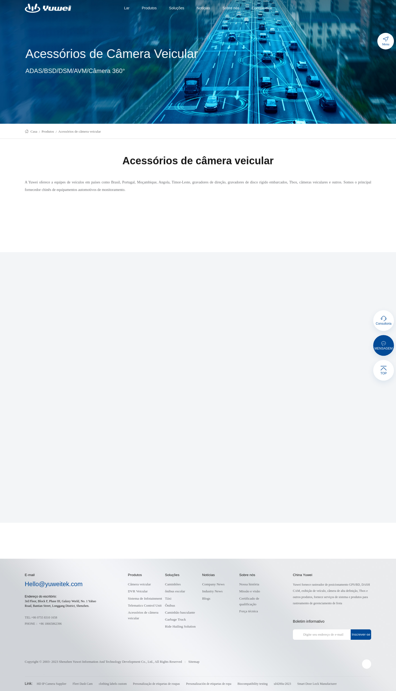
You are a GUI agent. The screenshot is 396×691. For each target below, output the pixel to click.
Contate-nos (262, 8)
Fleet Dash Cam (82, 684)
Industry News (212, 591)
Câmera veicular (139, 584)
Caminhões (173, 584)
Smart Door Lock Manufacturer (317, 684)
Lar (126, 8)
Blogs (206, 598)
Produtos (149, 8)
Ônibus (170, 605)
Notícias (203, 8)
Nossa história (249, 584)
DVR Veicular (138, 591)
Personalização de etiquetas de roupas (156, 684)
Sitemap (193, 662)
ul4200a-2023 (282, 684)
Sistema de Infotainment (145, 598)
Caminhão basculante (180, 612)
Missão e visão (249, 591)
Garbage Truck (175, 619)
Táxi (168, 598)
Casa (34, 133)
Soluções (176, 8)
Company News (213, 584)
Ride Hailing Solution (180, 626)
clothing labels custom (113, 684)
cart (368, 8)
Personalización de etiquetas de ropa (208, 684)
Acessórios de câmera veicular (79, 133)
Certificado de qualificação (249, 601)
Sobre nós (230, 8)
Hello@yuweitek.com (54, 583)
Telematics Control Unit (145, 605)
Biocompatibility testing (252, 684)
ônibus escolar (175, 591)
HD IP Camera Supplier (52, 684)
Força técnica (248, 611)
